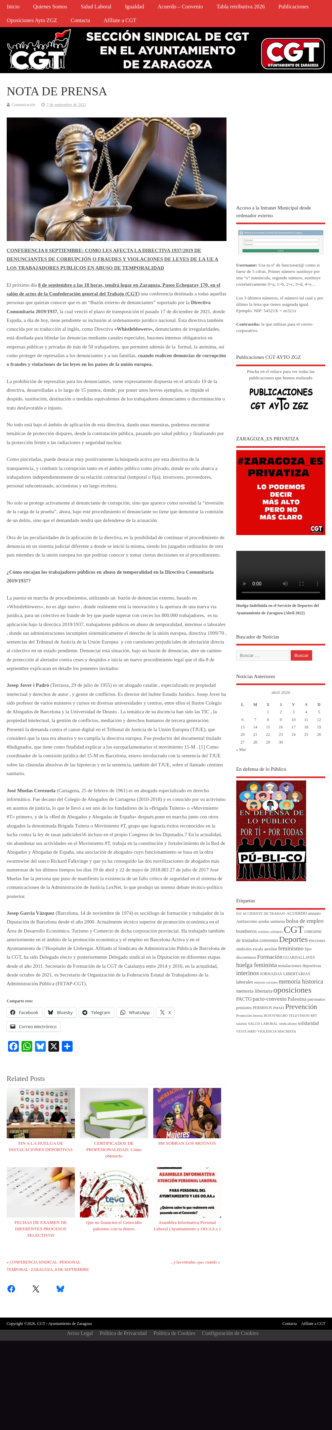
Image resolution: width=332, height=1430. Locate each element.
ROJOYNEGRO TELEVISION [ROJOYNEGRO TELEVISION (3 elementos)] (286, 1015)
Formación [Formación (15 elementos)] (269, 957)
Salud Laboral (96, 7)
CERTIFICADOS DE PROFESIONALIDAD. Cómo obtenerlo (114, 1149)
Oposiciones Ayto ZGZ (32, 20)
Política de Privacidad (123, 1333)
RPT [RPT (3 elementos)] (313, 1015)
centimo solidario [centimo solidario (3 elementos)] (270, 932)
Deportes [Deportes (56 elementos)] (293, 939)
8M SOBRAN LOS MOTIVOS (187, 1143)
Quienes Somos (50, 7)
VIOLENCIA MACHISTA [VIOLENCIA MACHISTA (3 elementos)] (276, 1031)
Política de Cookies (174, 1333)
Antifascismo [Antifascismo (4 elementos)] (246, 921)
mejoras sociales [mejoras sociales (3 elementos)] (266, 982)
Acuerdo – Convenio (180, 7)
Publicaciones (294, 7)
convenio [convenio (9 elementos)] (268, 940)
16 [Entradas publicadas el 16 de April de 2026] (281, 727)
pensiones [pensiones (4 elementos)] (244, 1008)
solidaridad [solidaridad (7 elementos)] (308, 1023)
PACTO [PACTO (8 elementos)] (244, 999)
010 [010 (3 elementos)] (239, 913)
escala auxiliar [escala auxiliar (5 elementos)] (265, 949)
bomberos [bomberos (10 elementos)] (246, 931)
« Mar (241, 749)
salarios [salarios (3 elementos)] (241, 1024)
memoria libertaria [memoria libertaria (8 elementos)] (254, 991)
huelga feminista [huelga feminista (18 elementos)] (256, 965)
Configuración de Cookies (230, 1333)
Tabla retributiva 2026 (240, 7)
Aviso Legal (80, 1333)
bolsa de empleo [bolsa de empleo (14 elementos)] (304, 921)
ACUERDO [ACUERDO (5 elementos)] (296, 913)
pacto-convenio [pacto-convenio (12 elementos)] (270, 999)
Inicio (13, 7)
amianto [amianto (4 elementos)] (314, 913)
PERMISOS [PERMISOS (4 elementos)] (262, 1008)
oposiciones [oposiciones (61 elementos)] (293, 990)
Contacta (80, 20)
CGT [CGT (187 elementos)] (293, 929)
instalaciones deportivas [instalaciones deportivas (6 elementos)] (299, 965)
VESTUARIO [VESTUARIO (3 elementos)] (246, 1031)
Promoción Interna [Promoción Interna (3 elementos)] (249, 1015)
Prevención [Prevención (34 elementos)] (301, 1007)
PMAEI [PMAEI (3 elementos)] (278, 1008)
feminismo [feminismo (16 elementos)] (291, 948)
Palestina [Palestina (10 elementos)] (297, 999)
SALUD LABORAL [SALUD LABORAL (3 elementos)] (263, 1024)
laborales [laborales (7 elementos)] (244, 982)
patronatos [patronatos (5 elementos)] (316, 999)
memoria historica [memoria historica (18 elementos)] (301, 981)
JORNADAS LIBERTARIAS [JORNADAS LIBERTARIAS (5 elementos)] (285, 973)
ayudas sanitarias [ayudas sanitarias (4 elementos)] (271, 921)
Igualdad (134, 7)
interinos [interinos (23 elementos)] (247, 972)
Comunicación (23, 104)
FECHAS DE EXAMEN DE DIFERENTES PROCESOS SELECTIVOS (40, 1229)
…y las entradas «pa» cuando (193, 1262)
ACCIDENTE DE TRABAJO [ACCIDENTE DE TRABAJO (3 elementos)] (264, 913)
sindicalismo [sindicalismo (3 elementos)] (288, 1024)
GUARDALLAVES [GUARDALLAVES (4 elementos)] (299, 957)
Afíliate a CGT (119, 20)
